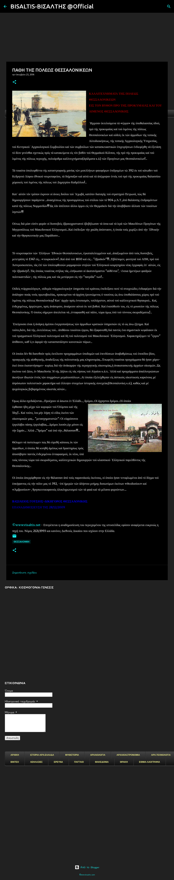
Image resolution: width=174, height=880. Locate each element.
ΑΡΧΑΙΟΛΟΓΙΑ (97, 755)
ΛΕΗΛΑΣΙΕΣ (36, 762)
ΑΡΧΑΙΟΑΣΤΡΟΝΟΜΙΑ (128, 755)
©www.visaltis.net (26, 525)
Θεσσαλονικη (21, 541)
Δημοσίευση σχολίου (24, 572)
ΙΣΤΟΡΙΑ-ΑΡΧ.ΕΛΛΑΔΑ (42, 755)
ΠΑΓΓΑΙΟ (79, 762)
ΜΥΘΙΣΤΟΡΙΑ (72, 755)
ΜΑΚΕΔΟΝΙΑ (102, 762)
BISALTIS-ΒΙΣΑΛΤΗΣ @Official (51, 6)
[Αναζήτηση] (98, 6)
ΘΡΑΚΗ (124, 762)
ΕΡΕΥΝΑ (58, 762)
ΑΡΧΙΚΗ (15, 755)
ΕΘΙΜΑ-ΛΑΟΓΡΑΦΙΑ (149, 762)
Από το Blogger (87, 867)
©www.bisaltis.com (87, 875)
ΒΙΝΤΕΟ (15, 762)
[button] (14, 82)
